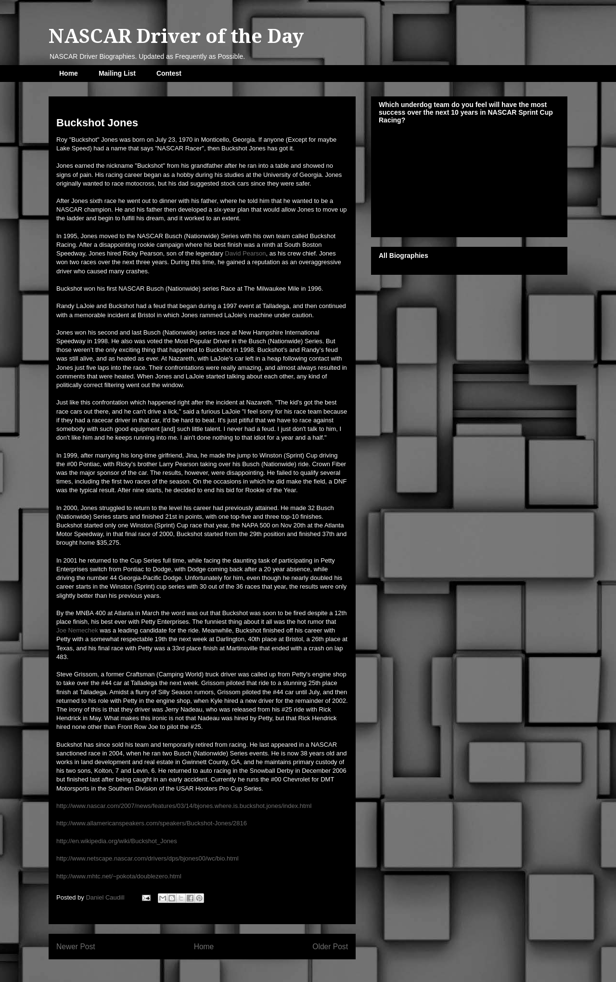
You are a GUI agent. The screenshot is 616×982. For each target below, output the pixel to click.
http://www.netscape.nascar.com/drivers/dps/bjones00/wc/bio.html (147, 858)
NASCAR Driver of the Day (176, 36)
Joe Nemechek (77, 630)
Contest (168, 73)
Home (68, 73)
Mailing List (117, 73)
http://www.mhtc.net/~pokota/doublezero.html (118, 876)
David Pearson (245, 253)
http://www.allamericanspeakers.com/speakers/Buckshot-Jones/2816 (151, 823)
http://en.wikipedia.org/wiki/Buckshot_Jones (116, 841)
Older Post (330, 946)
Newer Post (75, 946)
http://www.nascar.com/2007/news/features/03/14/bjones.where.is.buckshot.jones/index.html (183, 805)
